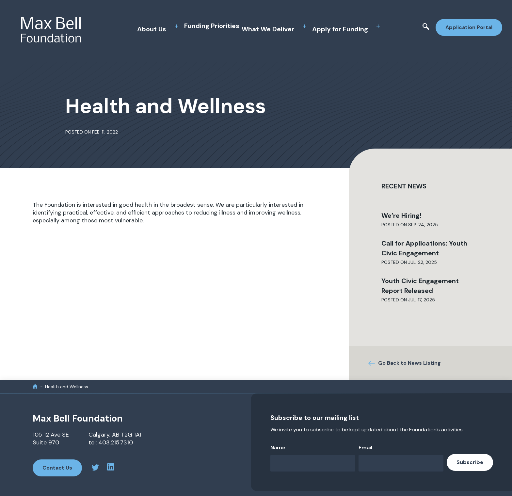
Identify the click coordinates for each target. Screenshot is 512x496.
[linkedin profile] (110, 467)
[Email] (401, 463)
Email (365, 447)
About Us (151, 29)
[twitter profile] (95, 468)
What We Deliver (268, 29)
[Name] (312, 463)
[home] (35, 386)
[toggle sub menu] (176, 26)
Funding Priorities (211, 26)
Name (277, 447)
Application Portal (468, 27)
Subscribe (469, 462)
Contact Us (57, 467)
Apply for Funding (340, 29)
